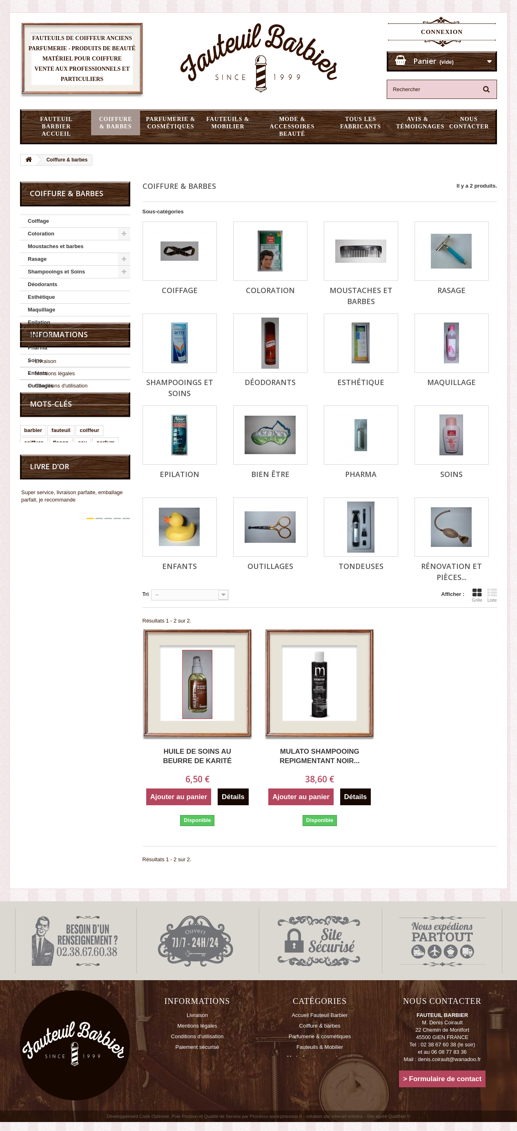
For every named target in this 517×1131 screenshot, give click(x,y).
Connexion (442, 32)
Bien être (39, 335)
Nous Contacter (469, 123)
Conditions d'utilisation (60, 490)
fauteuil (60, 559)
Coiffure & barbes (115, 123)
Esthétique (41, 297)
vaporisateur (40, 583)
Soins (35, 360)
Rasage (37, 259)
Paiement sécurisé (56, 502)
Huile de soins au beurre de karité (197, 756)
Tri (146, 594)
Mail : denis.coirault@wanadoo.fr (442, 1059)
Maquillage (41, 310)
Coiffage (38, 221)
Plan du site (197, 1068)
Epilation (39, 322)
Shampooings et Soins (56, 272)
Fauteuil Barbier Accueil (56, 126)
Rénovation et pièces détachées (68, 411)
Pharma (37, 348)
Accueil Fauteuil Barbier (320, 1015)
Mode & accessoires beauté (292, 126)
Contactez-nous (197, 1058)
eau (82, 571)
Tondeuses (42, 398)
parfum (105, 571)
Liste (492, 595)
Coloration (41, 234)
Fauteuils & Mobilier (227, 123)
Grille (477, 595)
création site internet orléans (334, 1125)
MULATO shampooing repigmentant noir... (320, 756)
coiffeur (89, 559)
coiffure (34, 571)
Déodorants (42, 284)
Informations (59, 442)
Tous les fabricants (360, 123)
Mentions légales (54, 478)
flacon (61, 571)
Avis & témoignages (420, 123)
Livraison (44, 465)
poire (71, 583)
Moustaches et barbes (56, 246)
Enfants (37, 373)
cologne (98, 583)
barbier (33, 559)
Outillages (40, 386)
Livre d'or (49, 615)
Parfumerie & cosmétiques (170, 123)
